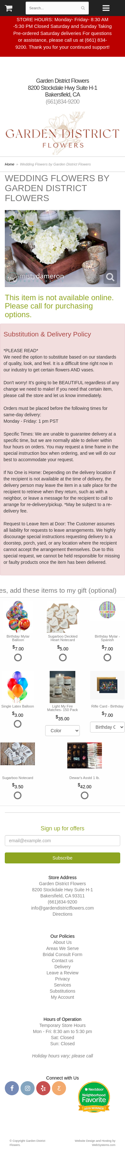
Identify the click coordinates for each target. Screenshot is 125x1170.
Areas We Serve (62, 948)
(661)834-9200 (62, 101)
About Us (62, 942)
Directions (62, 914)
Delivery (62, 966)
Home (9, 164)
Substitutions (62, 991)
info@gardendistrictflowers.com (62, 908)
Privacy (62, 978)
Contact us (62, 960)
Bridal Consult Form (62, 954)
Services (62, 985)
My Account (62, 997)
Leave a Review (62, 972)
